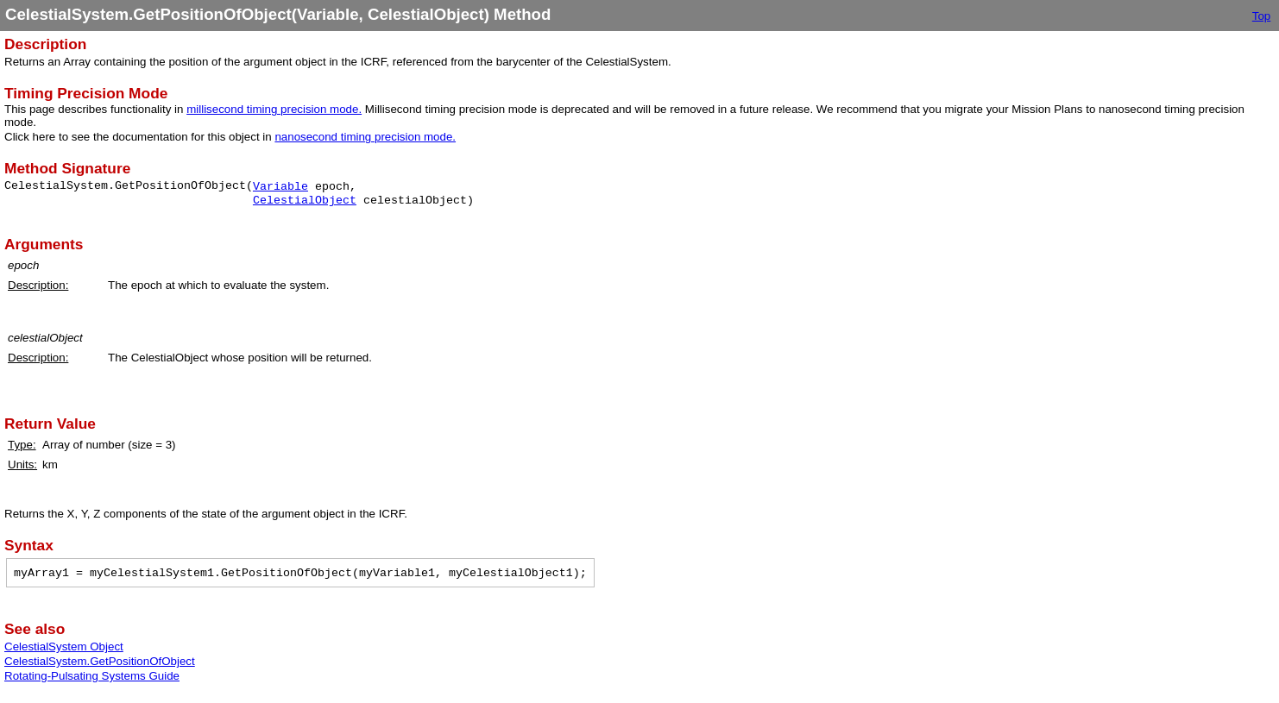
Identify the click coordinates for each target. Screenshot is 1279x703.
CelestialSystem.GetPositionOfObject (99, 661)
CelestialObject (304, 200)
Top (1261, 15)
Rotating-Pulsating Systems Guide (92, 675)
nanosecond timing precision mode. (365, 136)
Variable (280, 186)
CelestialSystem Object (63, 646)
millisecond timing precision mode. (274, 109)
